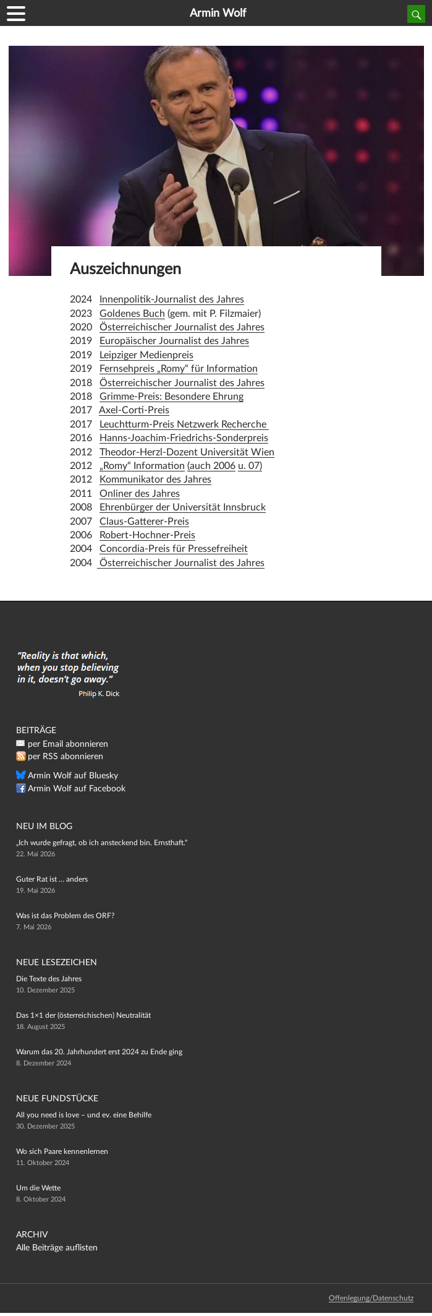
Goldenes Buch (132, 314)
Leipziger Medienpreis (146, 355)
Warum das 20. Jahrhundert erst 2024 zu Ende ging (99, 1052)
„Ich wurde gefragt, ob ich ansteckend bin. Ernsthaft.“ (101, 842)
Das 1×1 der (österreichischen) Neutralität (83, 1015)
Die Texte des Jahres (49, 979)
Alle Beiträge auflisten (57, 1248)
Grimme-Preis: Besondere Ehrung (172, 397)
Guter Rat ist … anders (52, 879)
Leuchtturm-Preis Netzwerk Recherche (184, 424)
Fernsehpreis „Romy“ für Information (179, 369)
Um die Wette (38, 1188)
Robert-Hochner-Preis (147, 535)
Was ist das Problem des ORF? (65, 915)
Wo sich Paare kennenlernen (62, 1151)
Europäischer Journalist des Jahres (174, 341)
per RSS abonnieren (65, 756)
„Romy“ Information (142, 466)
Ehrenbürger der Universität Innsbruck (183, 507)
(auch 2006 (211, 466)
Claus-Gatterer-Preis (144, 522)
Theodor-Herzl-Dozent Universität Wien (187, 452)
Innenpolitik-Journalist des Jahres (172, 299)
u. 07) (250, 466)
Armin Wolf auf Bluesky (73, 776)
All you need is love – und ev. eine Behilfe (83, 1115)
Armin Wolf (218, 13)
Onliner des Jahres (140, 494)
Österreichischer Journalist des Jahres (182, 327)
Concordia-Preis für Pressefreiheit (174, 549)
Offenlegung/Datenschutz (371, 1298)
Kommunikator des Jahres (155, 479)
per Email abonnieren (68, 744)
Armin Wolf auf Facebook (76, 789)
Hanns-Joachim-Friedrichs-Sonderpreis (184, 438)
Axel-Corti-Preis (134, 410)
